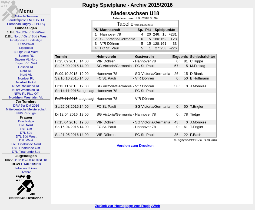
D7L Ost (26, 129)
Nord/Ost (22, 32)
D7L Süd (26, 133)
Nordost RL (26, 78)
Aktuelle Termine (26, 16)
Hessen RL (26, 67)
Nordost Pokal (26, 82)
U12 (24, 160)
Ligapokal (26, 48)
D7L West (26, 140)
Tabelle (125, 24)
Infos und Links (26, 168)
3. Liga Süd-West (26, 52)
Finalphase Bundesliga (26, 40)
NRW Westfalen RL (26, 90)
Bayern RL (26, 56)
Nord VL (26, 75)
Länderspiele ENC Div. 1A (26, 20)
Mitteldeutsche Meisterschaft (26, 109)
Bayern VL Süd (26, 63)
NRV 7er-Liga (26, 113)
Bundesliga (26, 121)
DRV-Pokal (26, 44)
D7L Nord (26, 125)
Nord (17, 36)
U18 (44, 160)
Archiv (26, 172)
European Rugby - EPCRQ (26, 24)
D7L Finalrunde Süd (26, 152)
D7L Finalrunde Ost (26, 148)
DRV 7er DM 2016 (26, 105)
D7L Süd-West (26, 136)
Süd (34, 36)
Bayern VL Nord (26, 59)
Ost (26, 36)
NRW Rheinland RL (26, 86)
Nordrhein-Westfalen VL (26, 97)
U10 (17, 160)
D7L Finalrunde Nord (26, 144)
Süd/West (38, 32)
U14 (31, 160)
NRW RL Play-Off (26, 94)
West (44, 36)
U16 (37, 160)
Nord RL (26, 71)
